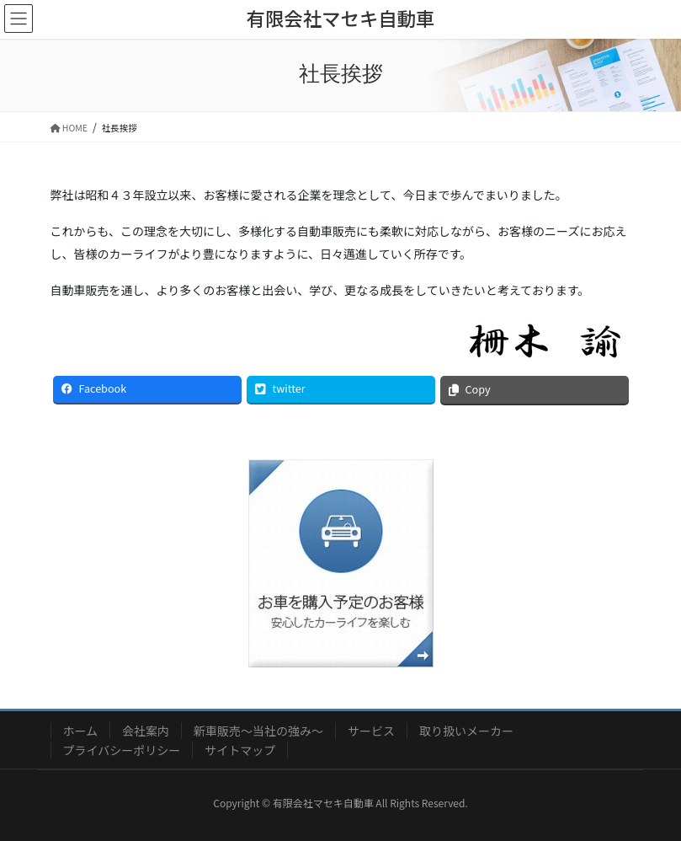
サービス (371, 730)
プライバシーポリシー (122, 750)
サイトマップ (240, 750)
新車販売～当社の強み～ (258, 730)
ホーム (80, 730)
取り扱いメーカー (466, 730)
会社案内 (145, 730)
